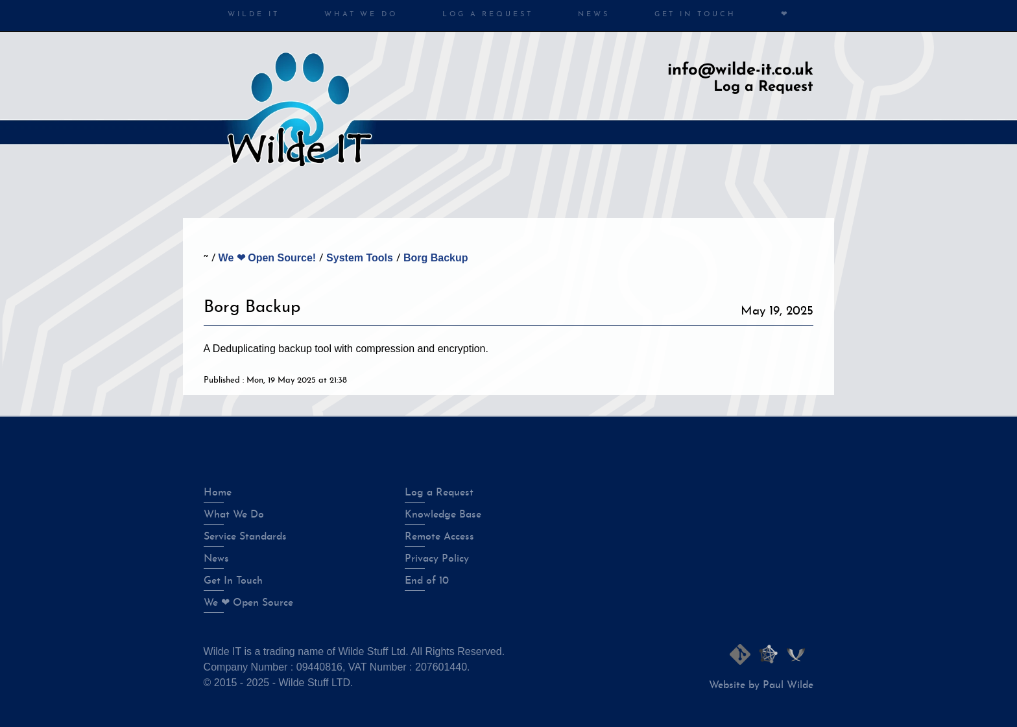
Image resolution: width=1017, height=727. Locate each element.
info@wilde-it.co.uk (740, 70)
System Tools (359, 257)
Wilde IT (253, 14)
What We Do (361, 14)
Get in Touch (695, 14)
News (594, 14)
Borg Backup (435, 257)
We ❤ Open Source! (268, 257)
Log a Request (487, 14)
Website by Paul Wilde (761, 685)
